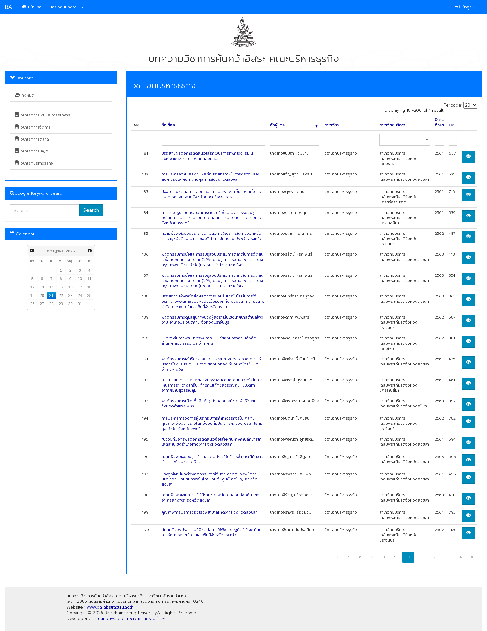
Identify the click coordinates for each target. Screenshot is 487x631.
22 (61, 295)
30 (70, 304)
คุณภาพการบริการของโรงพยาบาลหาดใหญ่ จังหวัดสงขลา (209, 512)
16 (70, 287)
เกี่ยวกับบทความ (67, 7)
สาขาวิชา (331, 125)
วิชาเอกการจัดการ (33, 127)
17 (80, 287)
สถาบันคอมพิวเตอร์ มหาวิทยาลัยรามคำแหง (129, 618)
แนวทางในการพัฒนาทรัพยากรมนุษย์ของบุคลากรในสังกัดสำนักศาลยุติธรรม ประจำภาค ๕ (209, 340)
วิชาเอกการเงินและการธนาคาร (42, 115)
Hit (451, 125)
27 (42, 304)
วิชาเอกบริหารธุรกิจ (34, 163)
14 (51, 287)
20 (42, 295)
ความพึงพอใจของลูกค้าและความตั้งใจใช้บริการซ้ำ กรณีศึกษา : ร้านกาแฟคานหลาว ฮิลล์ (212, 459)
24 (80, 295)
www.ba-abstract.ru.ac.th (110, 607)
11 (89, 278)
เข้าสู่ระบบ (466, 7)
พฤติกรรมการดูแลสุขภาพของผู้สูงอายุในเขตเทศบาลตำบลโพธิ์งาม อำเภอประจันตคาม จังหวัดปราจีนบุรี (212, 320)
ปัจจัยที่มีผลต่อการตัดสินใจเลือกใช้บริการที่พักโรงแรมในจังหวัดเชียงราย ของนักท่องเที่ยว (207, 156)
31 (80, 304)
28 (51, 304)
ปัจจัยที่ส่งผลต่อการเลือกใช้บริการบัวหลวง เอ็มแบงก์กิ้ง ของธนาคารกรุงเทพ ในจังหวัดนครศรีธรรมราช (213, 194)
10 (80, 278)
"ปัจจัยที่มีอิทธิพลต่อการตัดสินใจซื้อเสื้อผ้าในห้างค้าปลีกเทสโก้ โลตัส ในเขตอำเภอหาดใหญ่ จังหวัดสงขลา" (212, 442)
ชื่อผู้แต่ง (294, 125)
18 (89, 287)
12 (32, 287)
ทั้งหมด (24, 95)
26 (32, 304)
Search (91, 210)
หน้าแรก (32, 7)
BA (8, 6)
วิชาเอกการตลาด (32, 139)
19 (32, 295)
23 (70, 295)
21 (51, 295)
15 (61, 287)
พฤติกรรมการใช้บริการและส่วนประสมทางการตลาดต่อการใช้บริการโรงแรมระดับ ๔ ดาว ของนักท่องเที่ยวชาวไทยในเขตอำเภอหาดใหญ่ (211, 364)
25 (89, 295)
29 (61, 304)
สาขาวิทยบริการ (392, 125)
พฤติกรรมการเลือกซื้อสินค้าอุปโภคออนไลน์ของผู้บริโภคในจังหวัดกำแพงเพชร (209, 403)
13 (42, 287)
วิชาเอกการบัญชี (31, 151)
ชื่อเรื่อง (168, 125)
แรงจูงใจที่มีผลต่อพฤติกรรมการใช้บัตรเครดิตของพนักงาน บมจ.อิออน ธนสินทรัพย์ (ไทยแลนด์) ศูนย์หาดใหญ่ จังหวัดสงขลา (210, 479)
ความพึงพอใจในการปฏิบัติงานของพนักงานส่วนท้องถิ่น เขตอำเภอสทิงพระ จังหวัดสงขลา (211, 497)
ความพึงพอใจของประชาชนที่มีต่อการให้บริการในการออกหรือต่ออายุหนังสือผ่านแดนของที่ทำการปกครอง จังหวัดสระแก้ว (211, 236)
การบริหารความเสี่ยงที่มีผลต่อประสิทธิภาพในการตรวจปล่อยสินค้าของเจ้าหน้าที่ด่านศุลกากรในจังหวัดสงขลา (211, 176)
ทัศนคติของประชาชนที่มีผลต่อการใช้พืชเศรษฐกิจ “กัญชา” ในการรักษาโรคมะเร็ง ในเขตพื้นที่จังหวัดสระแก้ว (212, 532)
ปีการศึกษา (439, 122)
